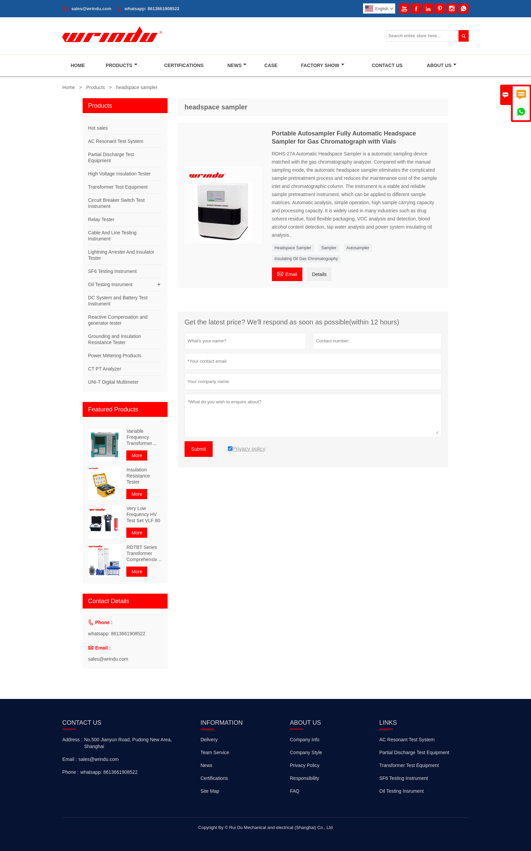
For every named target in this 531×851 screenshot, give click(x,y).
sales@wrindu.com (91, 8)
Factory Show (322, 65)
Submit (198, 449)
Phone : (70, 772)
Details (319, 274)
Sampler (329, 248)
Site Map (209, 791)
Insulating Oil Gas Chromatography (306, 258)
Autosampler (357, 248)
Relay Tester (101, 219)
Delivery (209, 739)
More (136, 455)
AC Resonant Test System (115, 141)
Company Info (304, 739)
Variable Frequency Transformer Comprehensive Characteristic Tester (143, 437)
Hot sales (98, 128)
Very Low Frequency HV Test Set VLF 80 (143, 514)
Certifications (184, 65)
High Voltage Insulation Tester (119, 173)
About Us (441, 65)
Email (287, 273)
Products (121, 65)
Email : (69, 759)
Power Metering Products (114, 355)
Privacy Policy (304, 765)
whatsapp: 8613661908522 (152, 8)
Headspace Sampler (293, 248)
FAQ (294, 791)
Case (271, 65)
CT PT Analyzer (104, 368)
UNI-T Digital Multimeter (113, 382)
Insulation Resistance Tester (138, 476)
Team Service (214, 752)
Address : (72, 739)
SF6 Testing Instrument (112, 271)
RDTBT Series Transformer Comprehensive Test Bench (143, 553)
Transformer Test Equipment (118, 187)
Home (78, 65)
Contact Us (387, 65)
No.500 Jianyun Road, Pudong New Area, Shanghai (128, 743)
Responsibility (304, 778)
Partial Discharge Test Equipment (414, 752)
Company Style (306, 752)
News (237, 65)
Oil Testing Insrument (110, 284)
